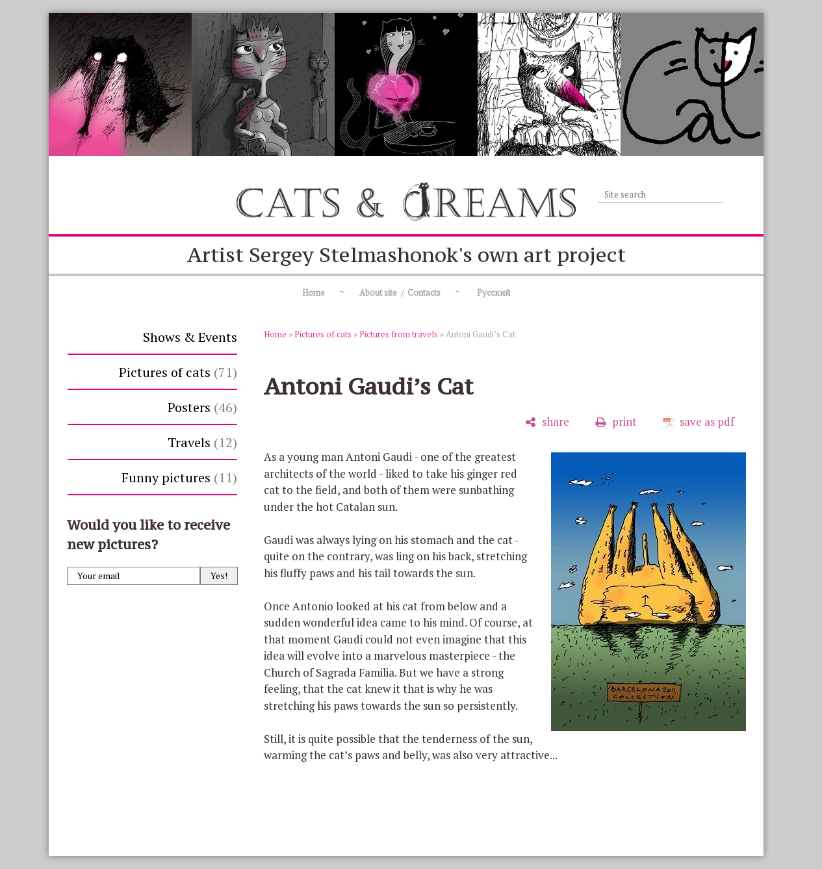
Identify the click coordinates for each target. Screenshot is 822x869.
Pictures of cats (178, 372)
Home (313, 292)
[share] (547, 422)
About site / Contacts (400, 292)
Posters (202, 407)
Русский (492, 292)
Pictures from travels (398, 334)
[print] (616, 422)
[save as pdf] (698, 422)
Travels (202, 442)
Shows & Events (190, 337)
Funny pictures (179, 477)
